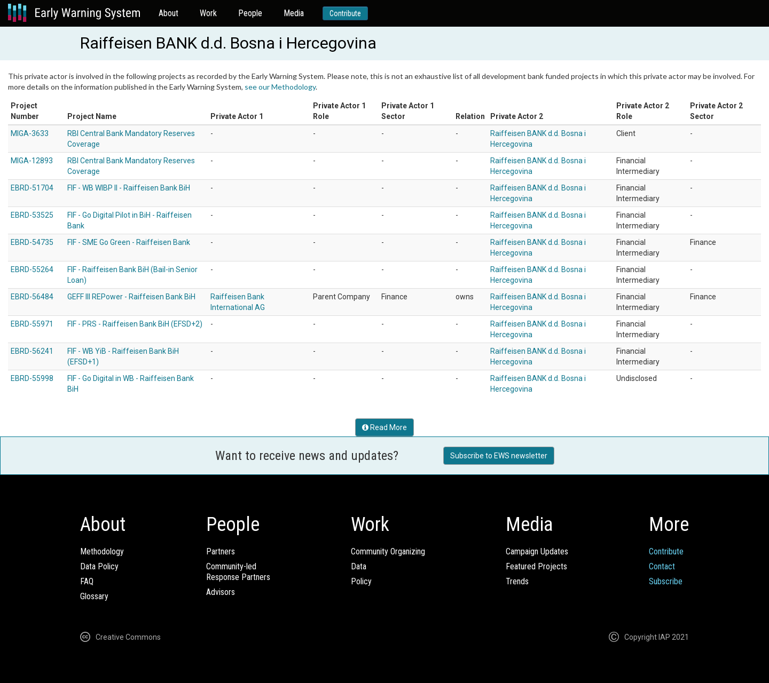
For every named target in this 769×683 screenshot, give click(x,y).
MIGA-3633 (30, 133)
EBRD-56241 (32, 351)
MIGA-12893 (32, 160)
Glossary (94, 596)
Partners (220, 551)
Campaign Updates (537, 551)
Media (294, 13)
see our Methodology (280, 86)
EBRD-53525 (32, 215)
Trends (517, 581)
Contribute (345, 13)
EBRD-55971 (32, 324)
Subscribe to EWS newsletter (498, 455)
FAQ (86, 581)
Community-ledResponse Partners (238, 571)
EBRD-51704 (32, 188)
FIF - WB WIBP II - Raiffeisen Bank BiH (128, 188)
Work (208, 13)
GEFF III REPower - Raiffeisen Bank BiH (131, 296)
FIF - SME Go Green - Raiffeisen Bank (128, 242)
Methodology (102, 551)
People (250, 13)
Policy (361, 581)
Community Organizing (388, 551)
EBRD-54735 (32, 242)
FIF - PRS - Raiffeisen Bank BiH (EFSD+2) (134, 324)
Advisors (220, 592)
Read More (384, 427)
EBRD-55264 (32, 269)
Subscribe (665, 581)
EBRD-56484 (32, 296)
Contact (662, 566)
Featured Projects (536, 566)
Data (358, 566)
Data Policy (99, 566)
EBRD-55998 (32, 378)
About (168, 13)
